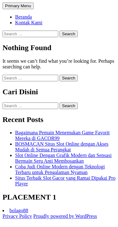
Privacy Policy (17, 216)
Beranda (23, 17)
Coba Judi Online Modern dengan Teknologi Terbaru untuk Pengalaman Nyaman (60, 169)
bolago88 (18, 210)
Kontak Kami (28, 22)
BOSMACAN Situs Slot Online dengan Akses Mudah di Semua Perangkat (61, 146)
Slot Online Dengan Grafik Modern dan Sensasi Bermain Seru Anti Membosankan (63, 158)
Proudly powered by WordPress (65, 216)
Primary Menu (18, 5)
